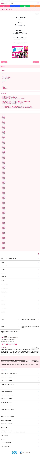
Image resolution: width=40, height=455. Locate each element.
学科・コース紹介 (20, 265)
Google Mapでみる (35, 347)
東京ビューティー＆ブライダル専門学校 (20, 395)
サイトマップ (10, 323)
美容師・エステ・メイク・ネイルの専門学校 (20, 373)
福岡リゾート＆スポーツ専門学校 (20, 423)
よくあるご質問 (20, 276)
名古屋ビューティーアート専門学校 (20, 402)
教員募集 (10, 326)
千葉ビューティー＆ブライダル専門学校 (20, 387)
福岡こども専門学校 (20, 427)
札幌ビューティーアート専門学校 (20, 377)
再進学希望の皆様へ (20, 292)
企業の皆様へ (20, 312)
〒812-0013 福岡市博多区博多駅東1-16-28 (8, 339)
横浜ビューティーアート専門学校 (20, 398)
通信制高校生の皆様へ (20, 288)
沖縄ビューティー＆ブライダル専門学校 (20, 416)
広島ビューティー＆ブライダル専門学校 (20, 409)
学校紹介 (20, 262)
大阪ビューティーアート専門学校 (20, 405)
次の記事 (36, 62)
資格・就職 (20, 273)
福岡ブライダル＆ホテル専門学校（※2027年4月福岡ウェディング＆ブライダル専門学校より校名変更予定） (20, 431)
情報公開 (30, 323)
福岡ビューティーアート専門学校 (20, 360)
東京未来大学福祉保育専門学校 (20, 442)
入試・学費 (20, 269)
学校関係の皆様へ (20, 308)
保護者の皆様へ (20, 304)
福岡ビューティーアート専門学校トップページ (20, 258)
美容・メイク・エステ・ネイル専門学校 (7, 360)
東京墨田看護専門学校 (20, 435)
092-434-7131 (4, 341)
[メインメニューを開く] (38, 3)
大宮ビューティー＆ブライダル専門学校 (20, 384)
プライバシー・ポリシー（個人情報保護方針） (30, 319)
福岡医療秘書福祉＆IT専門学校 (20, 420)
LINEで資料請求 (25, 6)
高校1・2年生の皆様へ (20, 284)
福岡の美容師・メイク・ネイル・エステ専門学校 (6, 0)
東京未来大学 (20, 439)
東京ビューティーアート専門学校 (20, 391)
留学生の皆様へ (20, 296)
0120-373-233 (11, 344)
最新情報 (20, 280)
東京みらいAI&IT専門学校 (20, 446)
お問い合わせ (30, 315)
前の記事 (3, 62)
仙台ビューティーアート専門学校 (20, 380)
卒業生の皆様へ (20, 300)
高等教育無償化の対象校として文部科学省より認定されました (10, 332)
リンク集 (10, 319)
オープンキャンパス (5, 6)
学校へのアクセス (35, 6)
